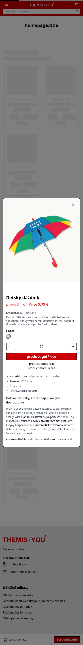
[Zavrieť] (73, 204)
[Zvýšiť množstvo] (73, 346)
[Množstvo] (41, 346)
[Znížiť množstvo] (9, 346)
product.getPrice (41, 356)
